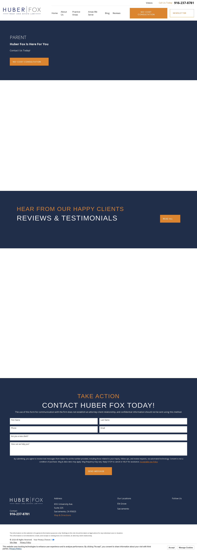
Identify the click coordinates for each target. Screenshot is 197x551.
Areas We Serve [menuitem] (92, 13)
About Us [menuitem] (64, 13)
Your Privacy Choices (44, 539)
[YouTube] (185, 503)
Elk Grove (121, 503)
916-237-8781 (184, 2)
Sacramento (123, 508)
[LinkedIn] (173, 503)
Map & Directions (62, 515)
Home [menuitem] (55, 13)
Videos (149, 2)
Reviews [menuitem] (116, 13)
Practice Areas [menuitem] (76, 13)
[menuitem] (13, 542)
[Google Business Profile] (179, 503)
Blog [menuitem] (107, 13)
